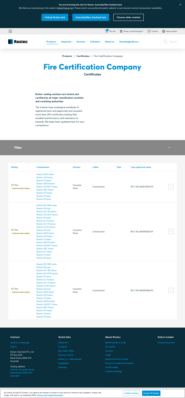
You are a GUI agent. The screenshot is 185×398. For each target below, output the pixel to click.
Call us (13, 343)
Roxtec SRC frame (44, 186)
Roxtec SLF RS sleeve (46, 208)
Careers (109, 347)
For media (110, 343)
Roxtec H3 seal (43, 227)
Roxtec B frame (43, 196)
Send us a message (19, 339)
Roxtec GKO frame (45, 171)
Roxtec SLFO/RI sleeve (47, 211)
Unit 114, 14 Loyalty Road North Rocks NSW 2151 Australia (22, 369)
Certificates (83, 56)
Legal (108, 352)
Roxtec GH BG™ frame (46, 183)
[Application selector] (10, 31)
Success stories (66, 352)
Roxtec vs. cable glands (69, 356)
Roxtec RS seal (43, 205)
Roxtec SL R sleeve (45, 217)
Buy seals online (66, 347)
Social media (111, 364)
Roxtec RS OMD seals (46, 202)
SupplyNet (63, 360)
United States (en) (65, 8)
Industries (63, 339)
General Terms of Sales (116, 356)
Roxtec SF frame (44, 189)
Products (67, 56)
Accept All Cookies (151, 393)
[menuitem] (52, 42)
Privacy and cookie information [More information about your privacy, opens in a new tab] (50, 395)
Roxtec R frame (43, 214)
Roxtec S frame (43, 193)
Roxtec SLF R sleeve (45, 220)
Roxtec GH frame (44, 174)
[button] (110, 31)
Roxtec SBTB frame (45, 180)
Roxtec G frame (43, 177)
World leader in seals (115, 339)
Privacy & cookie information (119, 360)
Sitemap (62, 364)
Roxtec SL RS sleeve (45, 224)
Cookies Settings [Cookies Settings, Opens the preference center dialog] (131, 393)
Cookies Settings (113, 368)
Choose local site (166, 339)
